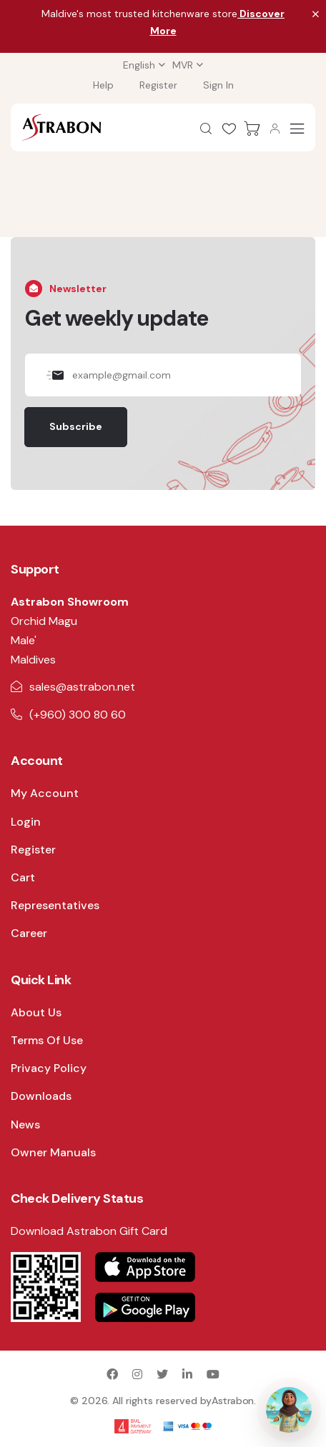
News (25, 1124)
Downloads (41, 1095)
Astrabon (233, 1400)
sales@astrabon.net (82, 686)
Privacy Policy (49, 1068)
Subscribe (75, 426)
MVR (182, 65)
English (139, 65)
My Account (45, 793)
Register (158, 85)
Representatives (55, 905)
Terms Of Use (47, 1040)
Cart (23, 877)
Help (103, 85)
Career (29, 933)
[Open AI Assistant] (289, 1410)
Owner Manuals (53, 1152)
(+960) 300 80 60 (77, 714)
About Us (36, 1012)
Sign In (218, 85)
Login (26, 821)
